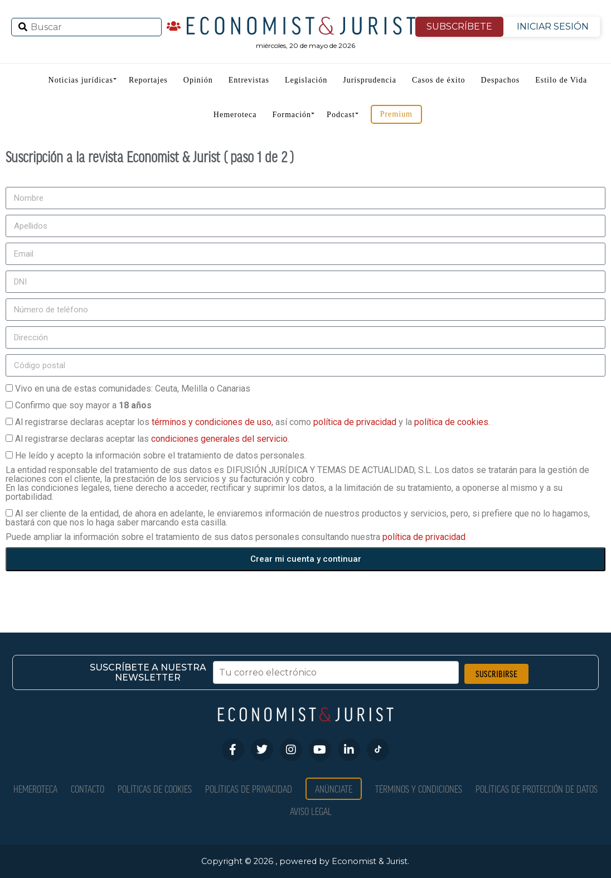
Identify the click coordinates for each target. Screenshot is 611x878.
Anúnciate (333, 788)
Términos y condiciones (418, 788)
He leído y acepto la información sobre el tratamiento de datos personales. (160, 455)
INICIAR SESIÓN (553, 26)
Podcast (341, 114)
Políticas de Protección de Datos (537, 788)
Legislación (306, 80)
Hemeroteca (235, 114)
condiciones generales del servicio (219, 438)
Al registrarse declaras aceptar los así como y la (252, 422)
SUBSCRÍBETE (459, 26)
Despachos (500, 80)
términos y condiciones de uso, (213, 422)
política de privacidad (356, 422)
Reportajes (148, 80)
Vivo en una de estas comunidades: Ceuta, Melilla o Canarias (132, 388)
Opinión (198, 80)
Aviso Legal (311, 810)
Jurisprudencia (369, 80)
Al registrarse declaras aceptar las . (152, 438)
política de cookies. (452, 422)
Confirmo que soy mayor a (83, 405)
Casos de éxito (438, 80)
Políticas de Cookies (155, 788)
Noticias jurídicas (81, 80)
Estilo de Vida (561, 80)
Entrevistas (249, 80)
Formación (291, 114)
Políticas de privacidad (248, 788)
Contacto (87, 788)
